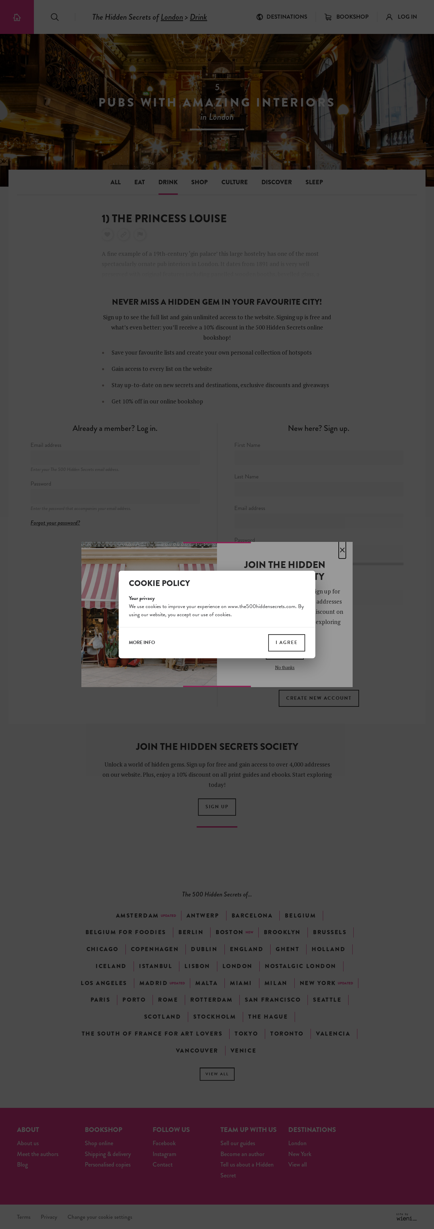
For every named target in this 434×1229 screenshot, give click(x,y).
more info (142, 642)
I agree (287, 642)
